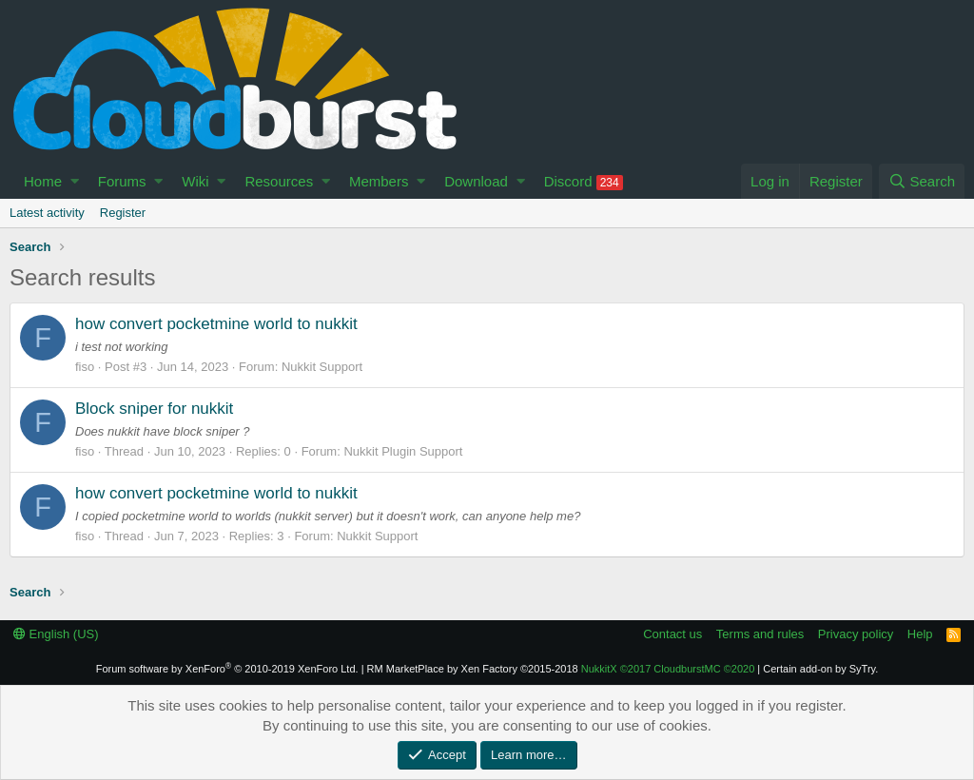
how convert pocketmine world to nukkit (216, 324)
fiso (84, 367)
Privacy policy (855, 634)
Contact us (672, 634)
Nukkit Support (322, 367)
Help (920, 634)
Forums (122, 181)
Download (476, 181)
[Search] (921, 181)
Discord (583, 181)
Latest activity (47, 212)
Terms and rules (760, 634)
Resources (278, 181)
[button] (75, 181)
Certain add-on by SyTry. (820, 668)
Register (123, 212)
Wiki (195, 181)
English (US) (56, 634)
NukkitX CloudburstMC (668, 668)
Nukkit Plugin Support (402, 451)
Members (379, 181)
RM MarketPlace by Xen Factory (472, 668)
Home (43, 181)
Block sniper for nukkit (154, 409)
